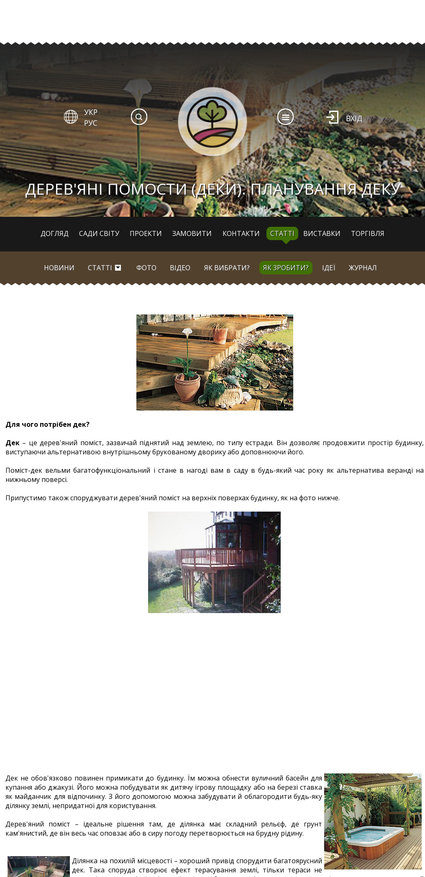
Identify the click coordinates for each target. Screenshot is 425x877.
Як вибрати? (227, 267)
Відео (180, 267)
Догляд (55, 233)
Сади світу (99, 233)
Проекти (146, 233)
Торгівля (367, 233)
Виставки (322, 233)
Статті (282, 233)
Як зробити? (286, 267)
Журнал (363, 267)
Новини (59, 267)
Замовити (192, 233)
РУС (90, 123)
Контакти (241, 233)
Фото (146, 267)
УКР (90, 112)
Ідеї (328, 267)
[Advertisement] (214, 693)
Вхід (354, 118)
